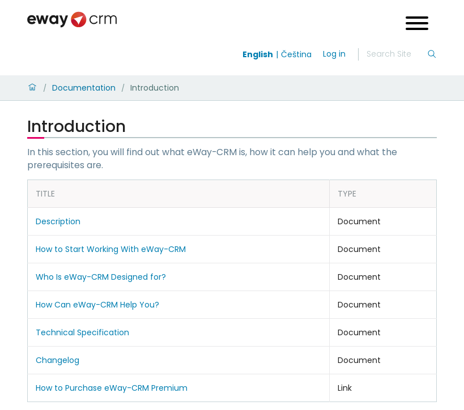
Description (58, 221)
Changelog (57, 360)
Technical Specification (82, 332)
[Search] (397, 54)
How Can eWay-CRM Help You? (97, 304)
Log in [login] (334, 54)
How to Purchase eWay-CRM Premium (112, 388)
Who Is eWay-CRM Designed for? (101, 277)
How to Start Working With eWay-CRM (111, 249)
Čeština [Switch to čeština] (296, 54)
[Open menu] (417, 24)
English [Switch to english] (257, 54)
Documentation (84, 88)
